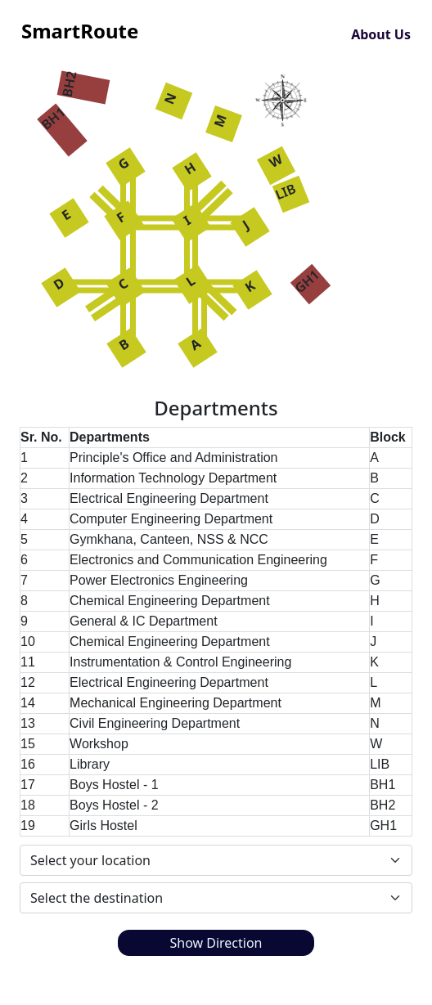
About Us (381, 34)
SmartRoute (79, 30)
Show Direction (215, 943)
